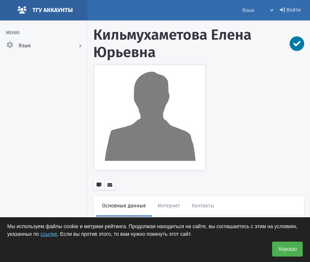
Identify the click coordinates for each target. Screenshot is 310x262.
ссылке (48, 234)
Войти (290, 10)
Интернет (169, 206)
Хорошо (287, 249)
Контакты (203, 206)
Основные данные (124, 206)
